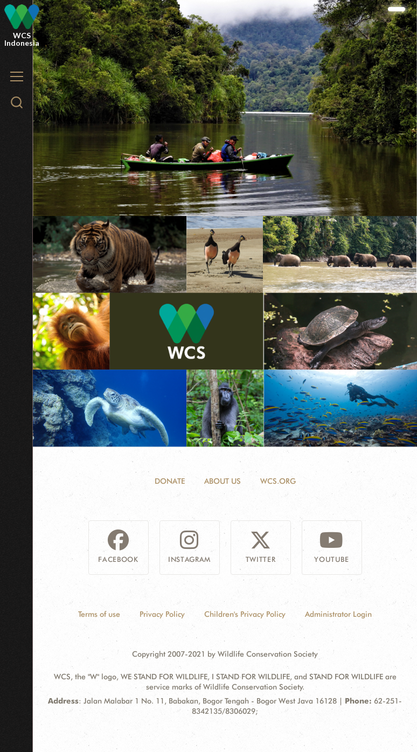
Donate (170, 481)
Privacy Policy (162, 614)
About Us (222, 481)
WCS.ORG (278, 481)
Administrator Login (338, 614)
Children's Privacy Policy (245, 614)
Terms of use (99, 614)
